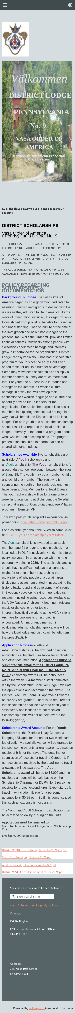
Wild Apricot (37, 1008)
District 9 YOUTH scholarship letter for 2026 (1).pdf (34, 850)
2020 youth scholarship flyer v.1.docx (37, 535)
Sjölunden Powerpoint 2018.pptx (44, 522)
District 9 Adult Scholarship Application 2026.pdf (32, 872)
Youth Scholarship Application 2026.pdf (26, 857)
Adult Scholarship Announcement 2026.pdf (29, 865)
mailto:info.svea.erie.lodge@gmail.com (34, 905)
